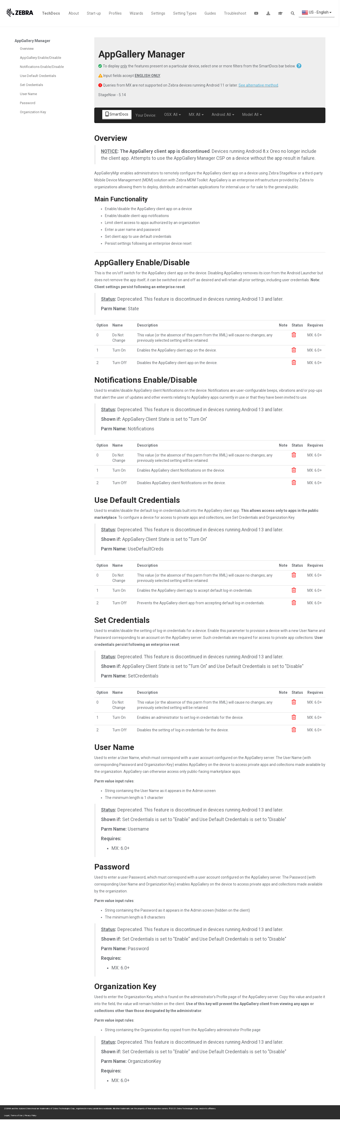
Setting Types (185, 13)
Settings (158, 13)
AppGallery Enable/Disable (40, 58)
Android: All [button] (223, 114)
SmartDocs (116, 114)
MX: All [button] (196, 114)
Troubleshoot (235, 13)
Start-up (94, 13)
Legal (6, 1115)
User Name (28, 94)
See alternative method (258, 85)
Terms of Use (17, 1115)
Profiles (115, 13)
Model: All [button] (252, 114)
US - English (317, 12)
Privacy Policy (30, 1115)
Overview (27, 49)
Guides (210, 13)
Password (27, 103)
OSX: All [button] (172, 114)
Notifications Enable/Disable (42, 67)
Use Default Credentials (38, 76)
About (74, 13)
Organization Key (33, 112)
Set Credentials (31, 85)
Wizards (136, 13)
